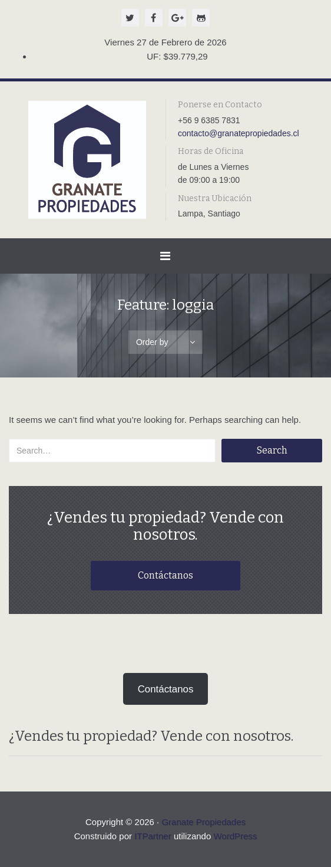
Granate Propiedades (203, 822)
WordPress (235, 836)
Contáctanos (165, 575)
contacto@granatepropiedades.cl (238, 133)
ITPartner (152, 836)
